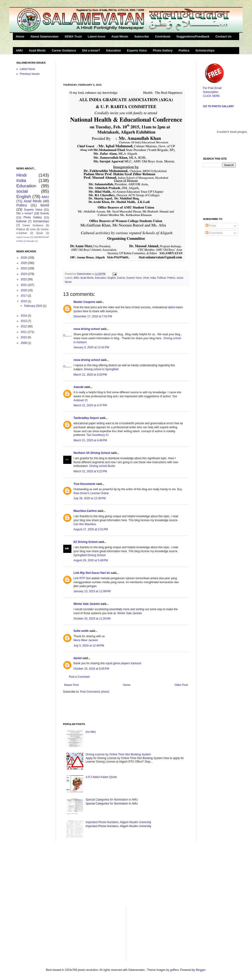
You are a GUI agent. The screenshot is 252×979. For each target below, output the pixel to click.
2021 (24, 285)
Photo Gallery (163, 50)
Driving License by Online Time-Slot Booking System (118, 754)
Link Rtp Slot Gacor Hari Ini (92, 573)
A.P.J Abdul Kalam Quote (101, 777)
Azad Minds (119, 36)
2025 (24, 263)
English (112, 277)
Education (113, 50)
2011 (24, 332)
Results (30, 241)
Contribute (162, 36)
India (153, 277)
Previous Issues (30, 73)
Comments (214, 233)
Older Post (181, 685)
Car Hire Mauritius (85, 524)
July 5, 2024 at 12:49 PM (89, 645)
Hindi (146, 277)
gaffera (174, 970)
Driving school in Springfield (101, 369)
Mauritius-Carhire (85, 511)
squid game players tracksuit (123, 663)
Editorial (21, 221)
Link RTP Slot (82, 578)
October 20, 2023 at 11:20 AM (92, 618)
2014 (24, 315)
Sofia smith (81, 631)
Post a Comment (79, 676)
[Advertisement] (117, 68)
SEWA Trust (73, 36)
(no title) (91, 731)
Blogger (200, 970)
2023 (24, 274)
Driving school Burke (102, 466)
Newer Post (71, 685)
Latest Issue (96, 36)
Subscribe (141, 36)
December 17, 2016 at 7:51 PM (93, 316)
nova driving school (87, 329)
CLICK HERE (211, 96)
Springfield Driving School (89, 555)
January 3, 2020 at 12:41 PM (91, 347)
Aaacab (79, 387)
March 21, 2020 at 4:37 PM (90, 405)
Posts (211, 225)
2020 (24, 290)
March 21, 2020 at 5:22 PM (90, 471)
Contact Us (224, 36)
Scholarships (205, 50)
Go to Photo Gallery (218, 106)
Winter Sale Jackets (87, 604)
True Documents (84, 484)
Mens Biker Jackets (86, 640)
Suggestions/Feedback (193, 36)
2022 (24, 279)
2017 (24, 295)
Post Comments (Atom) (94, 691)
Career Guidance (64, 50)
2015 (24, 301)
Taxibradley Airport (86, 418)
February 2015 (33, 306)
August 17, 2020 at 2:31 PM (91, 529)
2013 (24, 321)
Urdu (32, 229)
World (68, 282)
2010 (24, 337)
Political (161, 277)
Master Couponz (84, 302)
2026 (24, 257)
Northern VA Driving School (92, 453)
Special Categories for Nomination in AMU (112, 799)
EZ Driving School (86, 542)
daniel (78, 658)
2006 (24, 343)
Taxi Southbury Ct (97, 435)
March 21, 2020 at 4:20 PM (90, 374)
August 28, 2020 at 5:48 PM (91, 560)
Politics (184, 50)
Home (20, 36)
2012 (24, 326)
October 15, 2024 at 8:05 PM (91, 668)
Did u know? (91, 50)
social (180, 277)
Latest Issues (23, 237)
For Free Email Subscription (214, 88)
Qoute (39, 233)
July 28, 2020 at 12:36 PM (90, 498)
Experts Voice (137, 50)
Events (121, 277)
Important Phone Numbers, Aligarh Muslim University (118, 822)
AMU (19, 50)
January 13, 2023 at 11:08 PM (92, 591)
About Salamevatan (44, 36)
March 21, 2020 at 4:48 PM (90, 440)
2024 (24, 268)
